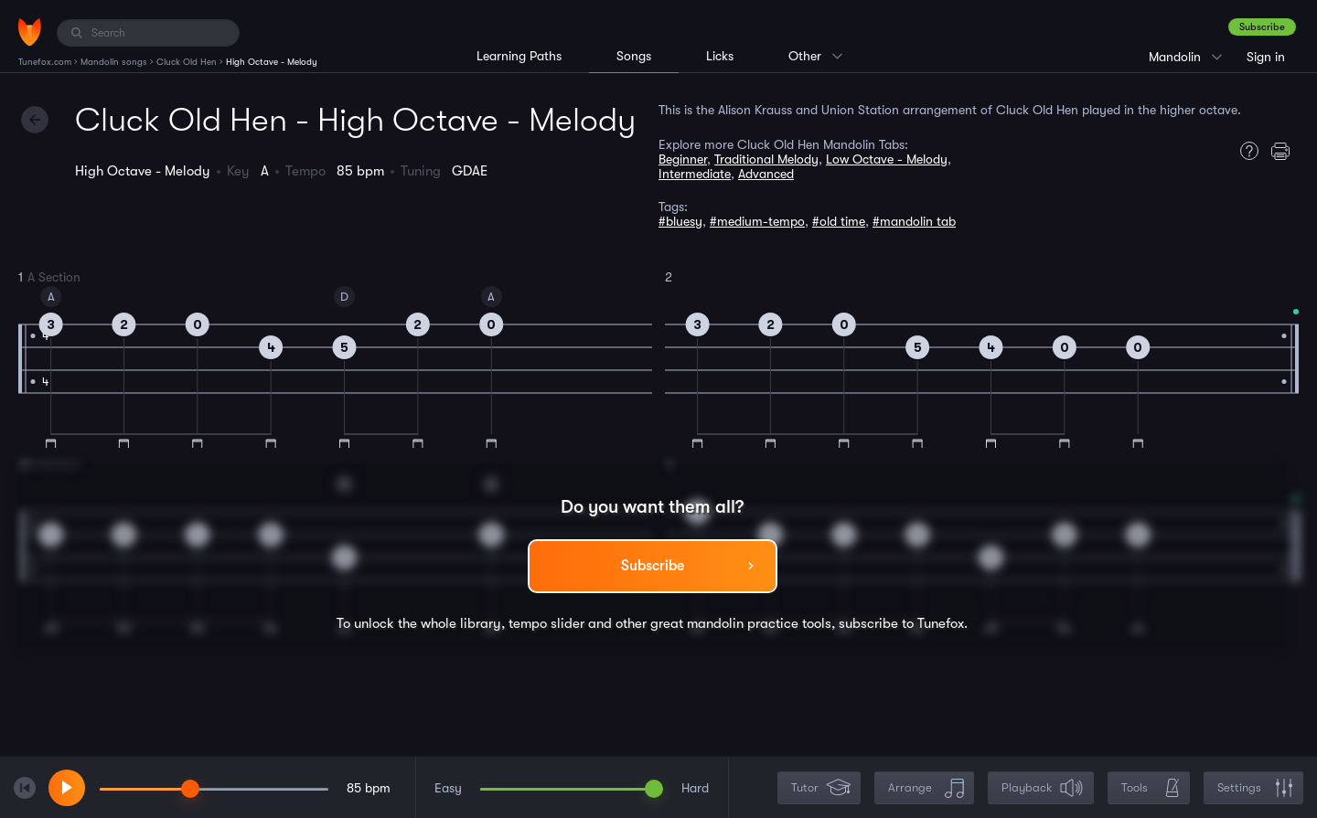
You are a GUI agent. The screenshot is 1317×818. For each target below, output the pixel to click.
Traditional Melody (766, 159)
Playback (1042, 788)
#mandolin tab (914, 221)
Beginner (682, 159)
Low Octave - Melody (887, 159)
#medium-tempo (757, 221)
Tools (1150, 788)
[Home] (29, 32)
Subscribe (1262, 27)
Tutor (821, 788)
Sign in (1266, 56)
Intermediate (694, 173)
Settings (1255, 788)
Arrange (926, 788)
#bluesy (680, 221)
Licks (719, 55)
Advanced (766, 173)
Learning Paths (519, 55)
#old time (838, 221)
